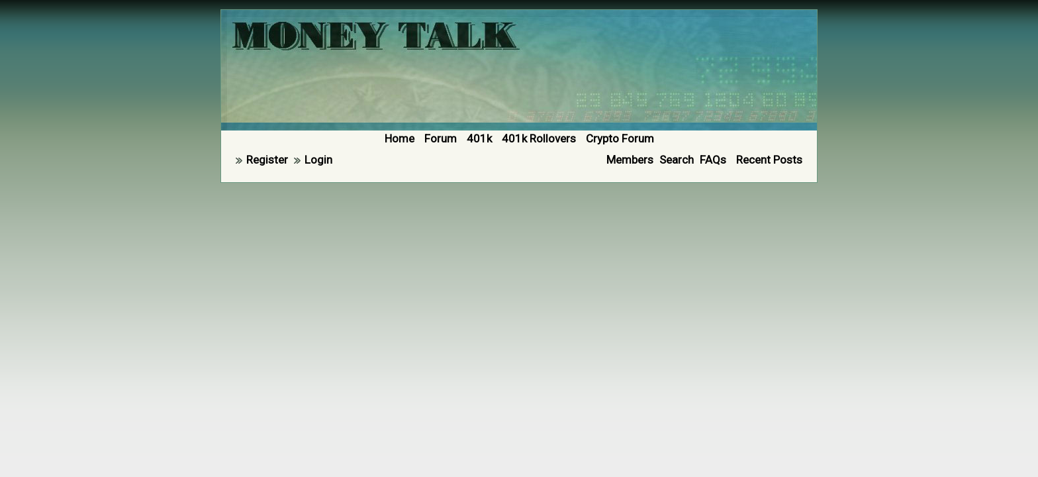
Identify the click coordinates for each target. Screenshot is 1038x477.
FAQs (713, 159)
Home (399, 138)
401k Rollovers (539, 138)
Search (676, 159)
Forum (440, 138)
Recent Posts (769, 159)
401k (479, 138)
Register (267, 159)
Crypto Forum (620, 138)
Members (629, 159)
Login (318, 159)
